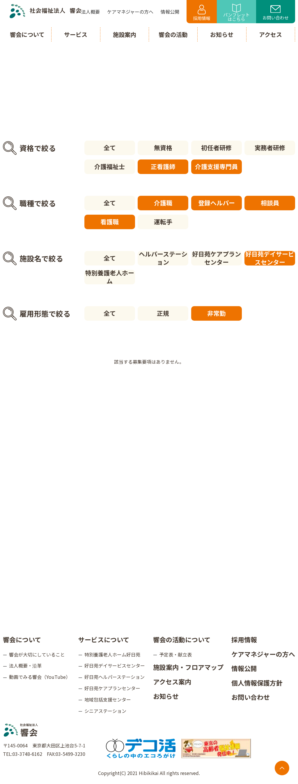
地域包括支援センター (107, 699)
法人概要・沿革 (25, 665)
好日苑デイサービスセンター (269, 258)
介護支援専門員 (216, 166)
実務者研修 (270, 147)
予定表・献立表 (175, 654)
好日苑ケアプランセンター (216, 258)
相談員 (270, 202)
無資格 (163, 147)
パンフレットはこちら (236, 13)
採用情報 (201, 13)
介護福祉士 (109, 166)
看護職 (109, 221)
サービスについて (103, 639)
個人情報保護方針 (257, 682)
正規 (163, 313)
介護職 (163, 202)
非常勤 (216, 313)
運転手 (163, 221)
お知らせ (166, 695)
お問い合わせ (275, 13)
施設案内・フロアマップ (188, 667)
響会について (22, 639)
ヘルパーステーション (163, 258)
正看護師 (163, 166)
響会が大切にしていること (37, 654)
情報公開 (244, 668)
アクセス (270, 34)
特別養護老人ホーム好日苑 (112, 654)
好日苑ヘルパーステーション (114, 676)
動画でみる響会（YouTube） (39, 676)
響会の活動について (181, 639)
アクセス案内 (172, 681)
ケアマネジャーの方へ (263, 653)
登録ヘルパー (216, 202)
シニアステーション (105, 710)
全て (110, 147)
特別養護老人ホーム (109, 277)
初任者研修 (216, 147)
